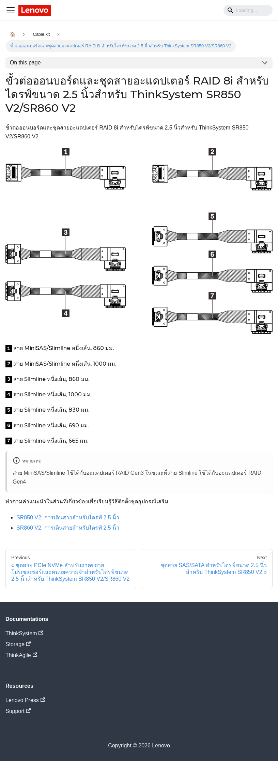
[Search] (248, 10)
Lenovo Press (25, 700)
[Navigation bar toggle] (10, 10)
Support (18, 711)
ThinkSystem (24, 633)
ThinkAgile (21, 655)
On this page (25, 62)
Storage (18, 644)
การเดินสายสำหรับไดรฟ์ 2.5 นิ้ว (67, 517)
